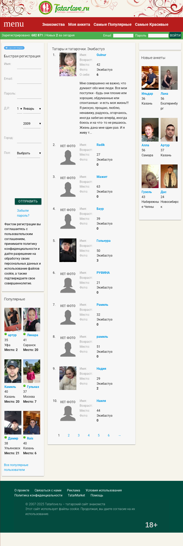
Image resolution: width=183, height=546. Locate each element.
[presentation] (20, 172)
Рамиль (102, 305)
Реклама (73, 490)
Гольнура (104, 241)
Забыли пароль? (23, 213)
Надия (101, 369)
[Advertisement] (29, 536)
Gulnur (101, 55)
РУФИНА (103, 273)
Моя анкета (79, 24)
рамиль (102, 337)
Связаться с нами (48, 490)
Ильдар (147, 94)
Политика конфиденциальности (38, 495)
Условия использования (104, 490)
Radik (101, 145)
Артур (165, 145)
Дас (163, 192)
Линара (32, 335)
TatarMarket (76, 495)
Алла (145, 145)
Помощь (97, 495)
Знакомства (53, 24)
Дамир (13, 438)
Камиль (10, 387)
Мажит (102, 177)
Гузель (147, 192)
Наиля (101, 401)
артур (12, 335)
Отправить (28, 201)
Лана (164, 94)
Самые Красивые (151, 24)
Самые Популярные (113, 24)
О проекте (21, 490)
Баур (100, 209)
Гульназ (33, 387)
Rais (30, 438)
